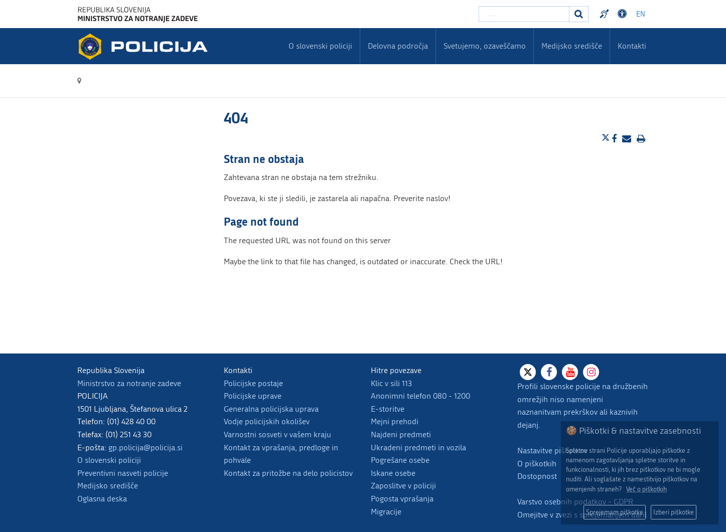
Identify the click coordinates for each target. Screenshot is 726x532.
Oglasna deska (102, 498)
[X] (528, 372)
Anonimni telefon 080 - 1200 (420, 396)
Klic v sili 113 (391, 383)
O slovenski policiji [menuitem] (320, 46)
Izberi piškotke (673, 512)
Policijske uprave (252, 396)
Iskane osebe (393, 473)
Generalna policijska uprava (271, 409)
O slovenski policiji (109, 460)
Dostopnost (537, 476)
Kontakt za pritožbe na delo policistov (288, 473)
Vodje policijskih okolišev (267, 421)
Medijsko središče (107, 485)
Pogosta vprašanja (402, 498)
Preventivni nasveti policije (122, 473)
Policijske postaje (253, 383)
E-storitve (387, 409)
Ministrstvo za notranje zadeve (129, 383)
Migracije (386, 511)
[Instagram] (591, 372)
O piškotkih (536, 463)
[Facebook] (549, 372)
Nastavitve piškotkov (552, 450)
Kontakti (632, 46)
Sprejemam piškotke (614, 512)
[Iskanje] (579, 14)
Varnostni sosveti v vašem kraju (277, 434)
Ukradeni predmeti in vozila (418, 447)
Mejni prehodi (394, 421)
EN (640, 14)
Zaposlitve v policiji (403, 485)
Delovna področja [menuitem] (398, 46)
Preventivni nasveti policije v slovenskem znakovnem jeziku (606, 14)
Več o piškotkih (646, 489)
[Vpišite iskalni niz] (524, 14)
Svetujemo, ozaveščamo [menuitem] (485, 46)
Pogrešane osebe (400, 460)
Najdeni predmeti (401, 434)
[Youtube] (570, 372)
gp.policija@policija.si (145, 447)
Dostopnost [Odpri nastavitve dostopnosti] (624, 14)
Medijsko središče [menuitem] (571, 46)
